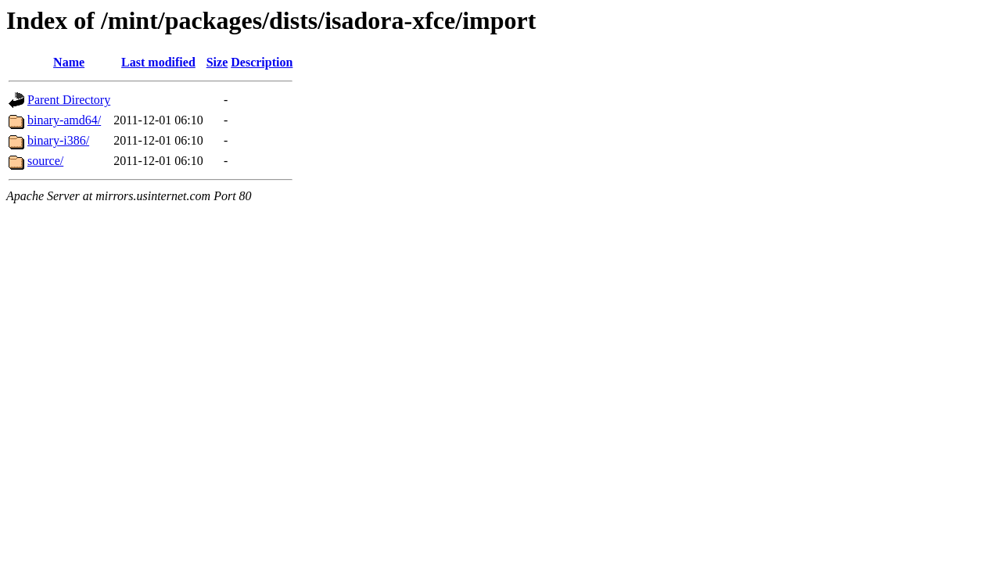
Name (68, 62)
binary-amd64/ (64, 120)
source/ (45, 160)
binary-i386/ (58, 140)
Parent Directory (68, 99)
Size (217, 62)
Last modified (158, 62)
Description (261, 62)
